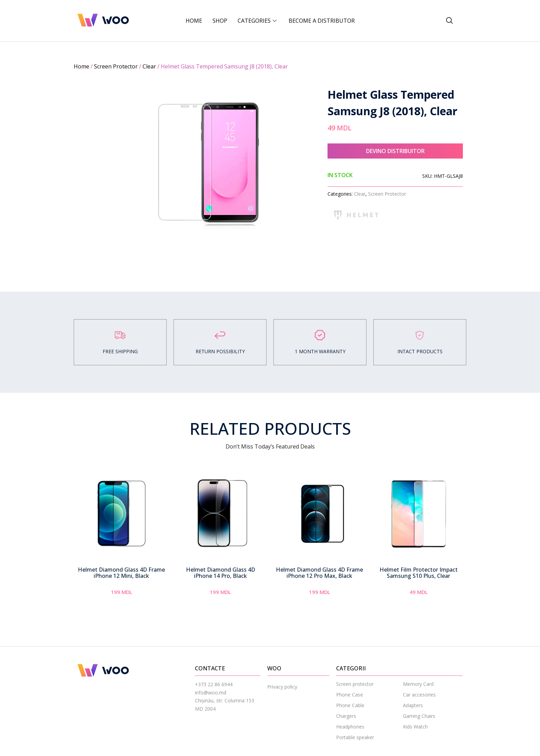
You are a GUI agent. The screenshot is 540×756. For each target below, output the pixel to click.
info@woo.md (210, 697)
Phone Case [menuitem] (349, 699)
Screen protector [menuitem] (355, 688)
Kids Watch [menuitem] (415, 731)
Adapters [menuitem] (413, 710)
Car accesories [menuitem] (419, 699)
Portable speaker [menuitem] (355, 742)
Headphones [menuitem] (350, 731)
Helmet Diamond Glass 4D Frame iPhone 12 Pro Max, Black (319, 577)
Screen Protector (116, 66)
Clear (149, 66)
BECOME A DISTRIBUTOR (322, 20)
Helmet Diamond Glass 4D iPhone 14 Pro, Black (220, 577)
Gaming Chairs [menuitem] (419, 720)
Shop (219, 20)
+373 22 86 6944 (213, 689)
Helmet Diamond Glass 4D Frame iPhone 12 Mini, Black (121, 577)
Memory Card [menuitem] (418, 688)
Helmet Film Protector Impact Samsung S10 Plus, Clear (419, 577)
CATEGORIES (258, 20)
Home (194, 20)
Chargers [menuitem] (346, 720)
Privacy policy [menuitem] (282, 691)
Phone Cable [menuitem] (350, 710)
